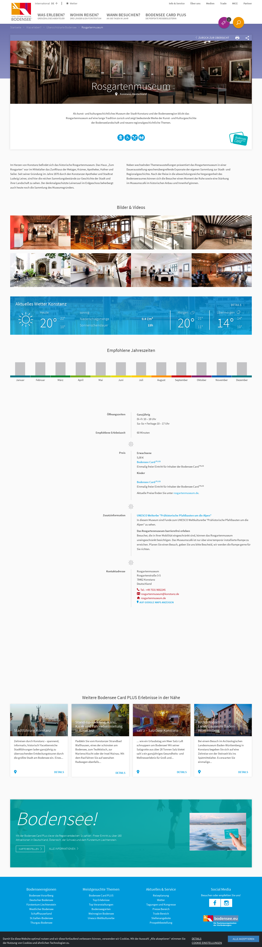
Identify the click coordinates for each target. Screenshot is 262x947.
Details (237, 305)
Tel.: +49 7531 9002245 (151, 590)
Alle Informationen (63, 848)
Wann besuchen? (123, 16)
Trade (223, 3)
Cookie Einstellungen (207, 943)
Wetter (71, 3)
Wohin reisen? (85, 16)
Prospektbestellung (161, 922)
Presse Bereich (161, 909)
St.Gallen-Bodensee (41, 918)
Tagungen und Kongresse (161, 904)
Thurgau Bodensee (41, 922)
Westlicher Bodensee (41, 909)
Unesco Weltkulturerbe (101, 918)
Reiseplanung (161, 895)
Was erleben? (51, 16)
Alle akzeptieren (243, 939)
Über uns (195, 3)
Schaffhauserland (41, 913)
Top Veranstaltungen (101, 904)
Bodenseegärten (101, 909)
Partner (248, 3)
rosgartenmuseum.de (185, 493)
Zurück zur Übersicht (212, 37)
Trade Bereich (161, 913)
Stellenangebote (161, 918)
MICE (235, 3)
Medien (210, 3)
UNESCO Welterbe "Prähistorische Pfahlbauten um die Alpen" (174, 515)
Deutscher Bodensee (41, 900)
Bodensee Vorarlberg (41, 895)
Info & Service (177, 3)
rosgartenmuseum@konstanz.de (158, 594)
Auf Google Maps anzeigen (155, 602)
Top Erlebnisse (101, 900)
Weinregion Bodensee (101, 913)
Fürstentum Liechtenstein (41, 904)
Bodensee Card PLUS (166, 16)
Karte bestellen (30, 849)
